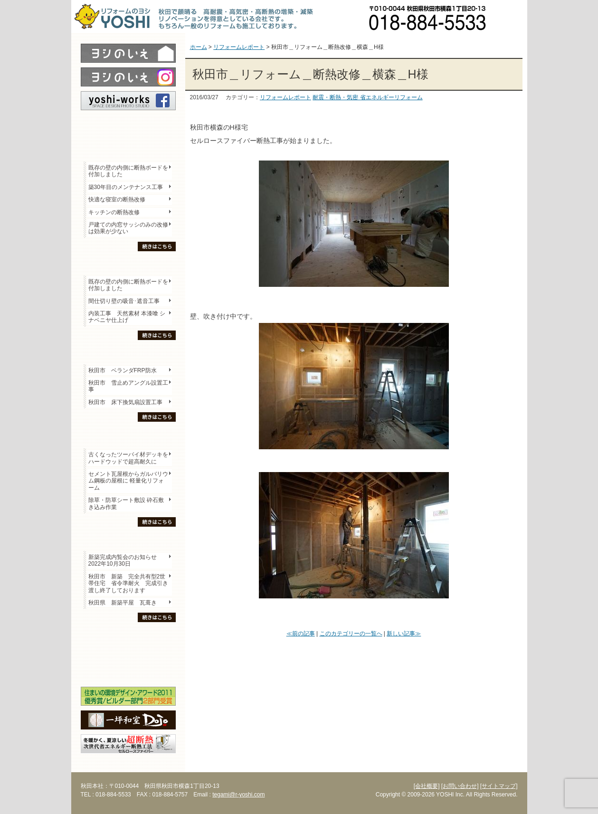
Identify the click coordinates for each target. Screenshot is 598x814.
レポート (128, 127)
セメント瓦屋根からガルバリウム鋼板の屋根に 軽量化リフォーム (128, 481)
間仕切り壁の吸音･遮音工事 (124, 301)
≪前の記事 (300, 633)
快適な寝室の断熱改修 (116, 199)
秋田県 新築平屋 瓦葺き (122, 602)
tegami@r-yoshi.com (238, 794)
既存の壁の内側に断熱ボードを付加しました (128, 171)
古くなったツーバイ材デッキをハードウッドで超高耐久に (128, 457)
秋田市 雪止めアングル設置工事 (128, 386)
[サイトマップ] (499, 786)
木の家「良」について (128, 637)
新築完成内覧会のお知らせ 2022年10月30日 (122, 560)
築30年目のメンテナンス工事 (125, 187)
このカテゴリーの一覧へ (351, 633)
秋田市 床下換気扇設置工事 (125, 402)
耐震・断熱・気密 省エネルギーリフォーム (367, 97)
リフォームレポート (285, 97)
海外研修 (128, 670)
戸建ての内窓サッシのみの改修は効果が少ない (128, 228)
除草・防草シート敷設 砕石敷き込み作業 (126, 503)
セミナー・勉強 (128, 653)
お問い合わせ (510, 16)
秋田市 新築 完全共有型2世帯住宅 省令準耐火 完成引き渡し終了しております (128, 583)
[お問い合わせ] (460, 786)
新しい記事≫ (404, 633)
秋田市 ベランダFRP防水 (122, 370)
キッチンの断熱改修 (116, 212)
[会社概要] (427, 786)
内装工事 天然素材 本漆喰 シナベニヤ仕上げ (127, 316)
